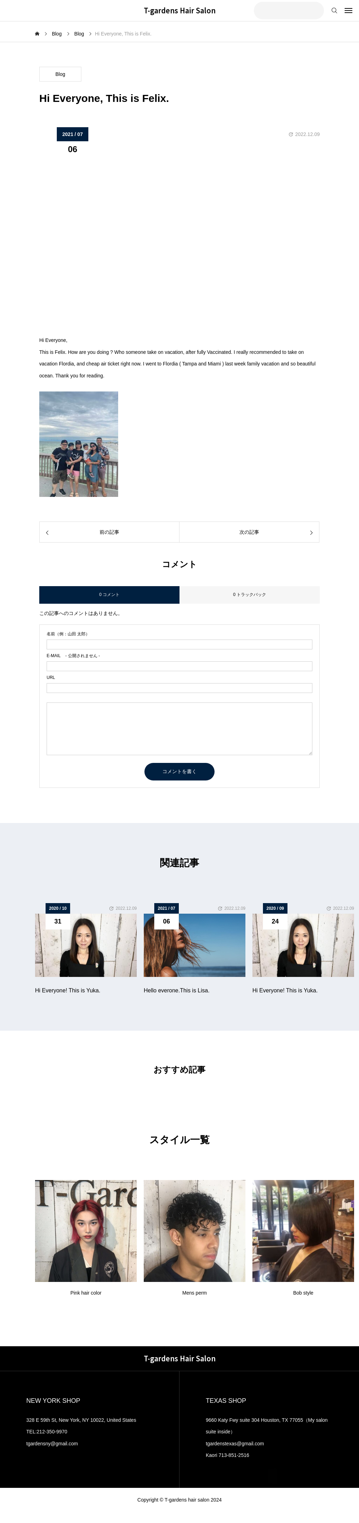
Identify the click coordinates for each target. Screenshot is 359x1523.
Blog (60, 74)
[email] (179, 666)
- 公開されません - (73, 656)
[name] (179, 644)
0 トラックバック (249, 594)
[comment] (179, 728)
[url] (179, 688)
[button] (343, 940)
